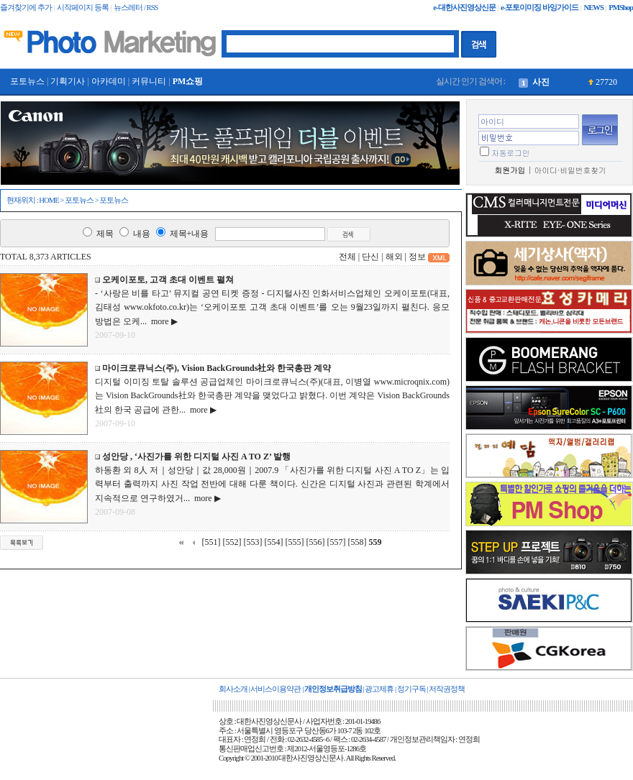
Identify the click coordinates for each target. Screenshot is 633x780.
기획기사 (67, 81)
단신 (370, 257)
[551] (211, 542)
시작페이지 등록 (83, 8)
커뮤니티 (149, 81)
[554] (274, 542)
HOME (48, 200)
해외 (394, 257)
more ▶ (162, 321)
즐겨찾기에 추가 (26, 8)
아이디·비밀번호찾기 (570, 170)
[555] (295, 542)
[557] (336, 542)
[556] (315, 542)
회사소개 (233, 689)
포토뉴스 (27, 81)
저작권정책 (447, 689)
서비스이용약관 (275, 689)
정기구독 (411, 689)
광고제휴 (379, 689)
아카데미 (108, 81)
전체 (347, 257)
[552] (232, 542)
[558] (357, 542)
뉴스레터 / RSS (136, 8)
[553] (253, 542)
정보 (417, 257)
